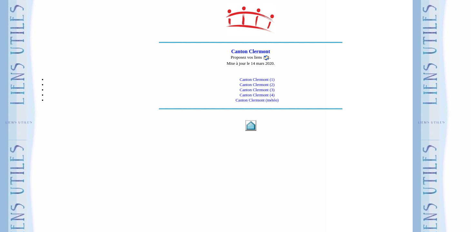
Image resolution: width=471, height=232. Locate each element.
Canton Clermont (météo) (257, 100)
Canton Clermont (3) (257, 89)
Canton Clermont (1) (257, 79)
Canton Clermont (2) (257, 84)
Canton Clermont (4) (257, 94)
